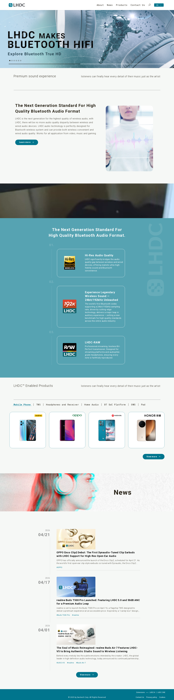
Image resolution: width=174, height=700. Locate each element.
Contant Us (140, 697)
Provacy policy (151, 697)
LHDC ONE (161, 692)
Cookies (162, 697)
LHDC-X (152, 692)
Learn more (26, 142)
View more (154, 457)
